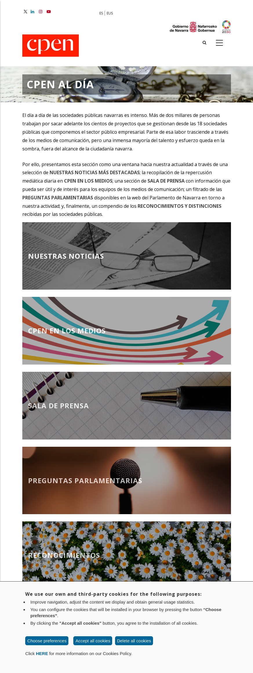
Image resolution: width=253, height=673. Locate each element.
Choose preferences (46, 640)
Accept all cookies (92, 640)
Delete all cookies (134, 640)
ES (101, 13)
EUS (110, 13)
